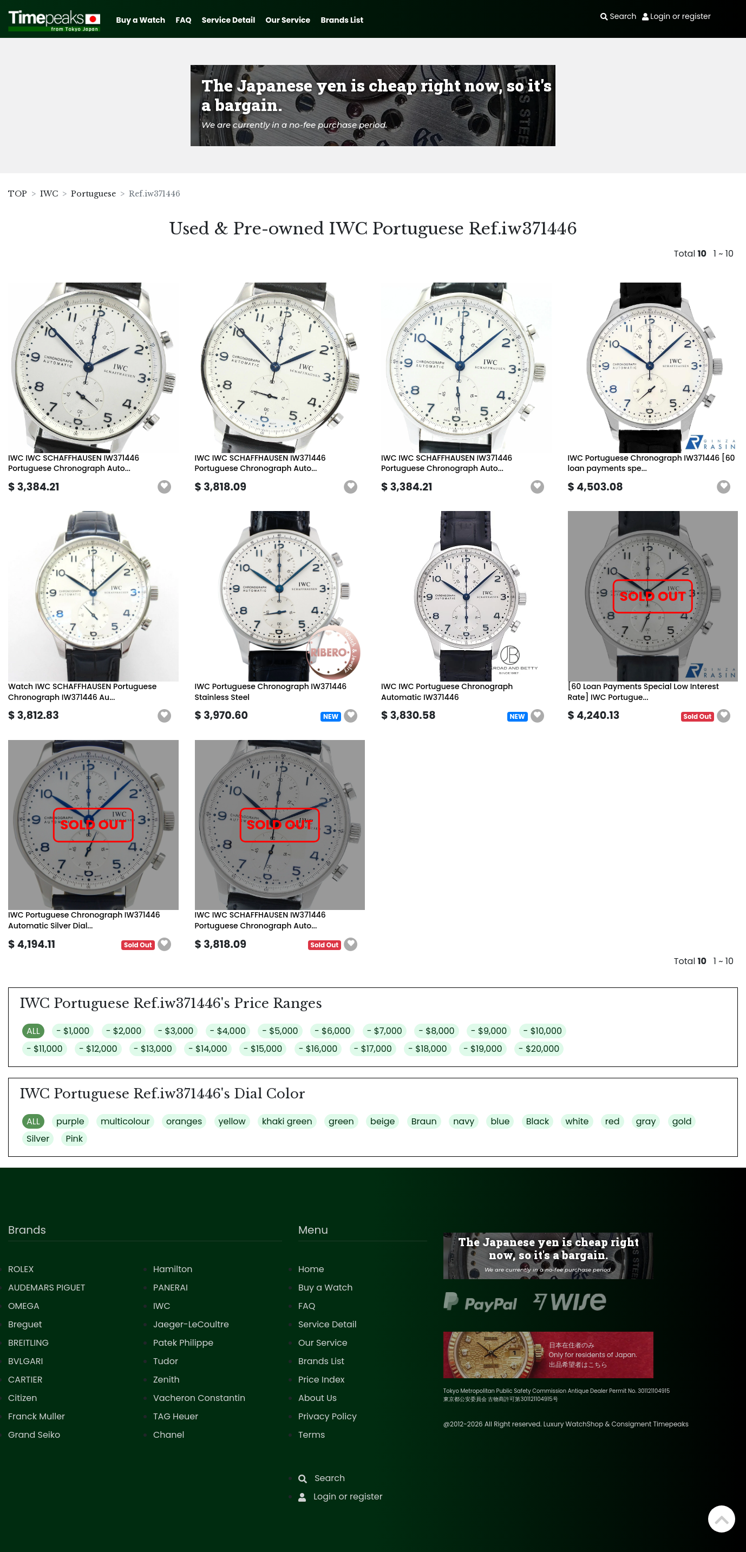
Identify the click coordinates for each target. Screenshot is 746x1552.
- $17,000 (373, 1049)
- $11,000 (45, 1049)
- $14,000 (207, 1049)
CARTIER (25, 1379)
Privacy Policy (327, 1416)
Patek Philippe (183, 1343)
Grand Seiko (34, 1435)
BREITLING (28, 1343)
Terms (311, 1435)
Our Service (288, 20)
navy (463, 1121)
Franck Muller (36, 1416)
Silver (38, 1138)
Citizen (22, 1398)
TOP (17, 194)
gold (682, 1121)
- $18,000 (427, 1049)
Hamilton (173, 1269)
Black (537, 1121)
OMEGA (24, 1306)
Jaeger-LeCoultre (191, 1324)
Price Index (321, 1379)
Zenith (166, 1379)
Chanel (169, 1435)
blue (499, 1121)
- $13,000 (153, 1049)
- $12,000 (98, 1049)
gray (646, 1121)
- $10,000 (542, 1031)
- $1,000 (72, 1031)
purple (70, 1121)
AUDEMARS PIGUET (46, 1287)
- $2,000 (124, 1031)
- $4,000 (228, 1031)
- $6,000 (333, 1031)
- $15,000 (263, 1049)
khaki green (287, 1121)
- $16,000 (318, 1049)
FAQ (184, 20)
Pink (74, 1138)
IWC (49, 194)
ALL (33, 1031)
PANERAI (170, 1287)
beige (382, 1121)
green (341, 1121)
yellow (232, 1121)
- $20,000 (539, 1049)
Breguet (25, 1324)
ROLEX (21, 1269)
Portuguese (93, 194)
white (576, 1121)
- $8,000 (436, 1031)
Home (311, 1269)
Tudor (165, 1361)
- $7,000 (384, 1031)
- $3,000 (176, 1031)
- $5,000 (280, 1031)
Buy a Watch (140, 20)
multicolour (125, 1121)
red (612, 1121)
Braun (424, 1121)
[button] (164, 487)
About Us (317, 1398)
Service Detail (228, 20)
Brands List (341, 20)
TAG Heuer (175, 1416)
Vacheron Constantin (199, 1398)
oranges (184, 1121)
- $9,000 (489, 1031)
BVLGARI (25, 1361)
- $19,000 (482, 1049)
